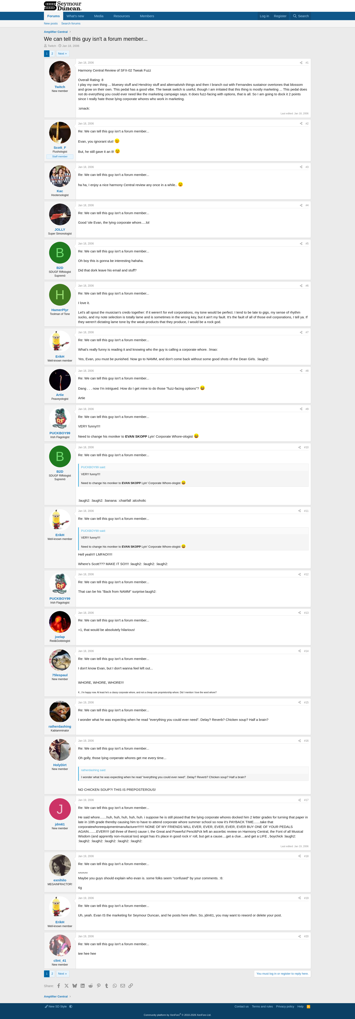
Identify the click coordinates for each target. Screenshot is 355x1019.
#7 (307, 332)
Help (300, 1006)
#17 (306, 800)
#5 (307, 243)
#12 (306, 574)
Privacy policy (285, 1006)
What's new (75, 16)
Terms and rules (262, 1006)
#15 (306, 702)
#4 (307, 205)
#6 (307, 285)
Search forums (71, 23)
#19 (306, 898)
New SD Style (56, 1006)
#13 (306, 612)
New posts (51, 23)
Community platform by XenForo (177, 1015)
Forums (53, 16)
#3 (307, 167)
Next (61, 53)
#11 (306, 511)
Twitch (52, 46)
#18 (306, 856)
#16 (306, 740)
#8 (307, 370)
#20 (306, 936)
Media (98, 16)
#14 (306, 651)
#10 (306, 447)
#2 (307, 123)
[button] (87, 16)
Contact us (242, 1006)
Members (147, 16)
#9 (307, 409)
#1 (307, 62)
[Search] (300, 16)
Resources (122, 16)
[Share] (301, 62)
